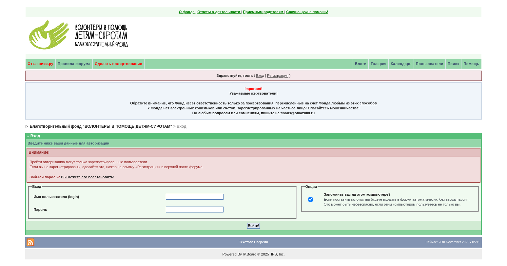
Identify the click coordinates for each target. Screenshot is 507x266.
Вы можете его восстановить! (87, 177)
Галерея (378, 64)
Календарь (401, 64)
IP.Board (249, 254)
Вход (260, 76)
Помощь (471, 64)
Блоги (360, 64)
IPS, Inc (277, 254)
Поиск (453, 64)
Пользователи (429, 64)
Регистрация (277, 76)
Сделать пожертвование (118, 64)
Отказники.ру (40, 64)
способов (368, 103)
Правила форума (74, 64)
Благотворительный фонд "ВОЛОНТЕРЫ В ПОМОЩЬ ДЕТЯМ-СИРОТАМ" (101, 126)
